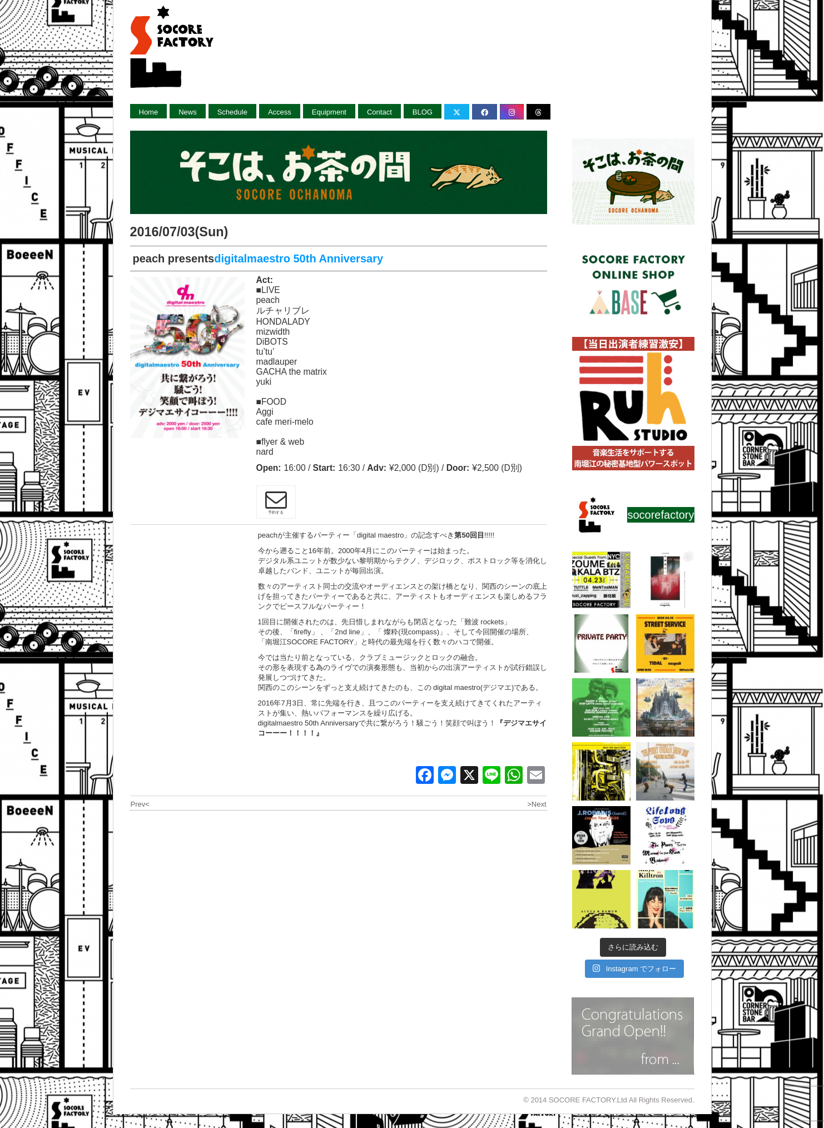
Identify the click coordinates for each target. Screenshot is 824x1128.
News (187, 112)
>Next (536, 804)
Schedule (232, 112)
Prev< (140, 804)
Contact (379, 112)
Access (279, 112)
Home (148, 112)
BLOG (423, 112)
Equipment (329, 112)
